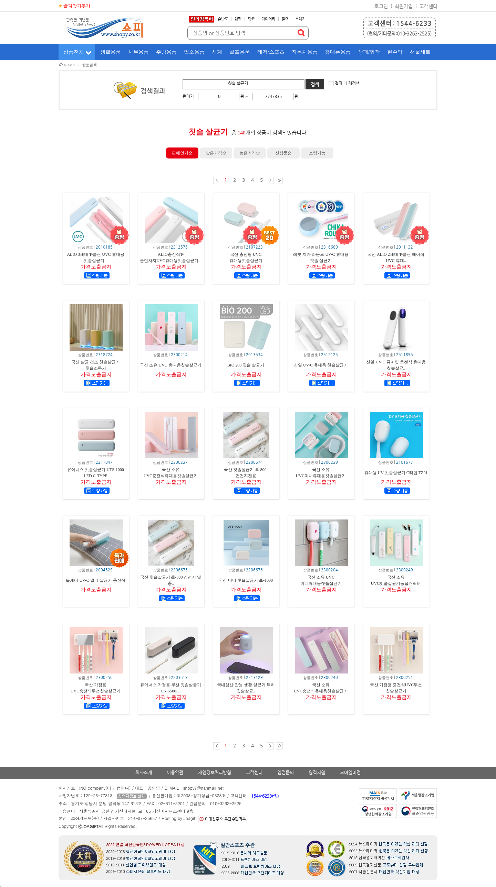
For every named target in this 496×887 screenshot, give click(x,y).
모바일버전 (350, 772)
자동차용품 (305, 52)
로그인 (381, 6)
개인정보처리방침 (214, 772)
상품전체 (73, 52)
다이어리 (268, 19)
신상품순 (283, 153)
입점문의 (285, 772)
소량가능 (317, 153)
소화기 (300, 19)
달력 (285, 19)
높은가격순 (249, 153)
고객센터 (428, 6)
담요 (251, 19)
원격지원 (317, 772)
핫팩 (238, 19)
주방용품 (166, 52)
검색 (315, 84)
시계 (217, 52)
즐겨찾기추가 (76, 6)
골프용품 (239, 52)
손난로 (223, 19)
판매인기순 (182, 153)
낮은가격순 (216, 153)
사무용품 (138, 52)
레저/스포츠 (271, 52)
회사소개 (143, 772)
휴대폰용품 (338, 52)
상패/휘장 (369, 52)
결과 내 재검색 (347, 83)
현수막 (395, 52)
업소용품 (194, 52)
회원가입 (404, 6)
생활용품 (110, 52)
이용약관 (175, 772)
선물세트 (420, 52)
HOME (69, 65)
